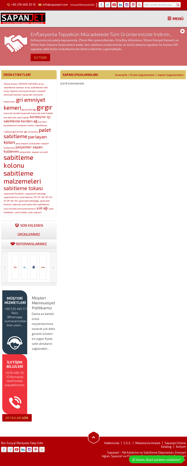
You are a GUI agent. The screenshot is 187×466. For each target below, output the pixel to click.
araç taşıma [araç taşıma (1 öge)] (11, 90)
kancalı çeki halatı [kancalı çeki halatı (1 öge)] (42, 113)
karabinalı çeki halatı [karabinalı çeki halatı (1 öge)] (16, 117)
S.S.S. (127, 443)
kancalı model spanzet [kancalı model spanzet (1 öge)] (17, 113)
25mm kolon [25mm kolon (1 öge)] (11, 83)
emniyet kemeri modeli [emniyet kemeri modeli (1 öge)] (32, 90)
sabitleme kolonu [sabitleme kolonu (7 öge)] (18, 161)
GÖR (17, 418)
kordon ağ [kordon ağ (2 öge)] (29, 121)
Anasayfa (121, 74)
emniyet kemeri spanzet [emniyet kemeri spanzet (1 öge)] (18, 94)
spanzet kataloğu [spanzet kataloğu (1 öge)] (28, 200)
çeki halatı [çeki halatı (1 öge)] (21, 212)
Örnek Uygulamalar (142, 74)
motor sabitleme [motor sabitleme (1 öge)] (37, 125)
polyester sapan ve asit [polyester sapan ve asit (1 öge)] (33, 151)
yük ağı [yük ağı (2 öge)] (42, 208)
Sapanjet (113, 452)
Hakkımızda (111, 443)
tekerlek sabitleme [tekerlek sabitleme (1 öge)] (38, 204)
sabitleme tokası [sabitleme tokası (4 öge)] (23, 188)
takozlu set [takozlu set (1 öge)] (19, 204)
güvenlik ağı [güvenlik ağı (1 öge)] (29, 109)
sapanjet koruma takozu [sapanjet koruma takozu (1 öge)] (18, 197)
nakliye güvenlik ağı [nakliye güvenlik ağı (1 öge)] (15, 131)
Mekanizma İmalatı (147, 443)
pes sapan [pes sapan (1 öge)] (22, 143)
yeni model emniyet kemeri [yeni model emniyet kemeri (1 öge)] (20, 208)
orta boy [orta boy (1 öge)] (33, 131)
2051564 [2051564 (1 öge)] (33, 83)
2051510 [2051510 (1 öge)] (22, 83)
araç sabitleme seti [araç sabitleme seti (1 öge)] (36, 87)
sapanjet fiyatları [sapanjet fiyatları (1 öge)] (14, 193)
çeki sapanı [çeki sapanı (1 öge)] (35, 212)
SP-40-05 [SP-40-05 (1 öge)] (12, 200)
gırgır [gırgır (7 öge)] (45, 107)
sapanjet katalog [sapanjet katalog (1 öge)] (35, 193)
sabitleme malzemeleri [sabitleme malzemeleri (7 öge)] (22, 177)
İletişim (181, 446)
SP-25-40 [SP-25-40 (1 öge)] (39, 197)
